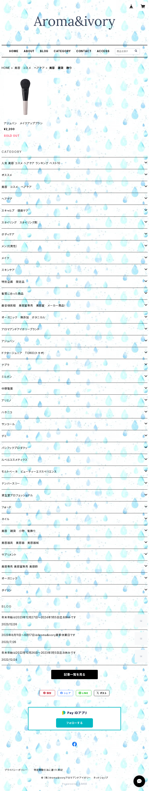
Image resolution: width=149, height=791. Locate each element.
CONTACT (84, 51)
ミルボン (7, 376)
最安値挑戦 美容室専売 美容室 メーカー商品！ (34, 305)
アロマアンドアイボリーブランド (21, 329)
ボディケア (8, 234)
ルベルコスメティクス (15, 459)
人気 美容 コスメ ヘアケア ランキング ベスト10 (31, 163)
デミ (4, 436)
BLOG (44, 51)
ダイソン (7, 590)
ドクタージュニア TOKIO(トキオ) (23, 353)
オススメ (7, 175)
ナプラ (5, 364)
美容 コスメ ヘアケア (30, 67)
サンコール (8, 424)
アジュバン (8, 341)
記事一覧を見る (74, 674)
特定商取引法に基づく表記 (48, 769)
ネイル (5, 519)
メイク (5, 258)
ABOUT (29, 51)
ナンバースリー (11, 483)
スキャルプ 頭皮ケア (15, 210)
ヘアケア (7, 198)
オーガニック (9, 578)
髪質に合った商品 (12, 293)
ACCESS (103, 51)
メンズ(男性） (10, 246)
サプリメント (9, 554)
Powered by (74, 783)
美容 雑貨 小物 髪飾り (19, 531)
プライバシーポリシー (16, 769)
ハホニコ (7, 412)
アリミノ (6, 400)
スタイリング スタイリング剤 (19, 222)
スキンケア (8, 270)
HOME (13, 51)
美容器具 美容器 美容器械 (20, 542)
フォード (6, 507)
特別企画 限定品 (13, 281)
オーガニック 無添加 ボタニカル (23, 317)
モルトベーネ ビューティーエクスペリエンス (29, 471)
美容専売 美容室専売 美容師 (20, 566)
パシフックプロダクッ (15, 447)
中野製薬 (7, 388)
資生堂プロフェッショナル (17, 495)
